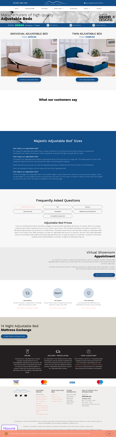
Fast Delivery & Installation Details (27, 308)
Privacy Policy (55, 397)
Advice (87, 8)
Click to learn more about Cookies (79, 433)
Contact (99, 8)
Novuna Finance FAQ (42, 408)
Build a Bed (58, 8)
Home (16, 8)
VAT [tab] (57, 207)
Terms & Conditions (57, 399)
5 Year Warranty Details (88, 308)
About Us (54, 394)
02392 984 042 (20, 3)
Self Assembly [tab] (27, 211)
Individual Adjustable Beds (29, 79)
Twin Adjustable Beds (87, 79)
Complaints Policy (56, 401)
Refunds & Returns (41, 399)
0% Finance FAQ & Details (58, 308)
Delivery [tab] (87, 207)
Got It (109, 433)
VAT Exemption (40, 401)
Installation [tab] (57, 211)
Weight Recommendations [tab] (88, 211)
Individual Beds (29, 8)
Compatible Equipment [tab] (57, 216)
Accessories (73, 8)
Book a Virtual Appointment (104, 275)
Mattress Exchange (41, 405)
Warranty (38, 403)
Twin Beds (44, 8)
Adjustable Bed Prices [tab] (28, 207)
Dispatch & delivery (41, 397)
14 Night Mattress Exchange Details (14, 336)
